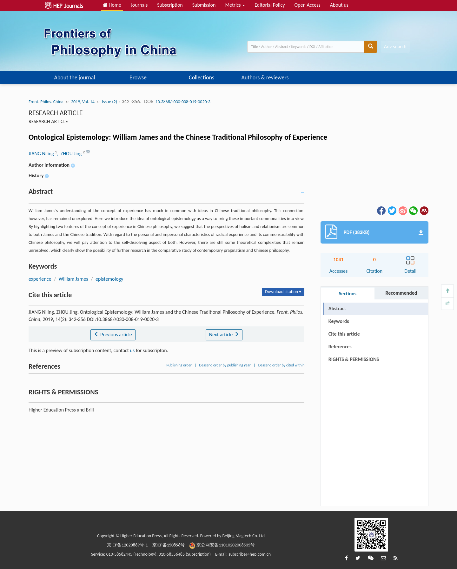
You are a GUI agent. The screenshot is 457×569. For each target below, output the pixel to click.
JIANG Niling (42, 154)
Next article (224, 334)
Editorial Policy (270, 5)
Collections (201, 77)
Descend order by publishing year (225, 365)
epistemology (109, 279)
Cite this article (344, 334)
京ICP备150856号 (168, 545)
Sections (347, 294)
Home (112, 5)
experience (40, 279)
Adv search (395, 47)
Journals (139, 5)
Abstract (337, 308)
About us (339, 5)
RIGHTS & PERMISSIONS (353, 359)
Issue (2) (109, 101)
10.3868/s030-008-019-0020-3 (183, 101)
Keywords (338, 321)
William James (73, 279)
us (132, 350)
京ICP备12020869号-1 (127, 545)
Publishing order (179, 365)
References (340, 347)
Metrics (235, 5)
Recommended (401, 293)
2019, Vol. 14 (83, 101)
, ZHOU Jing (70, 154)
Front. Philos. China (46, 101)
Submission (204, 5)
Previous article (113, 334)
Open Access (307, 5)
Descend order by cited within (281, 365)
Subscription (169, 5)
